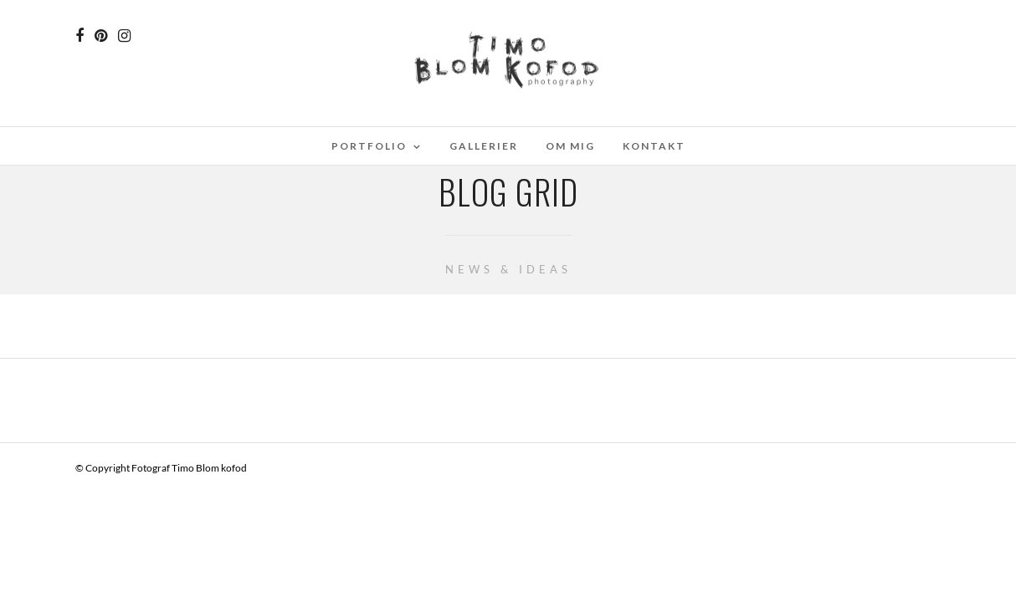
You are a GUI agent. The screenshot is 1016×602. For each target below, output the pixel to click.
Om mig (570, 146)
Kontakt (654, 146)
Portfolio (369, 146)
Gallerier (483, 146)
